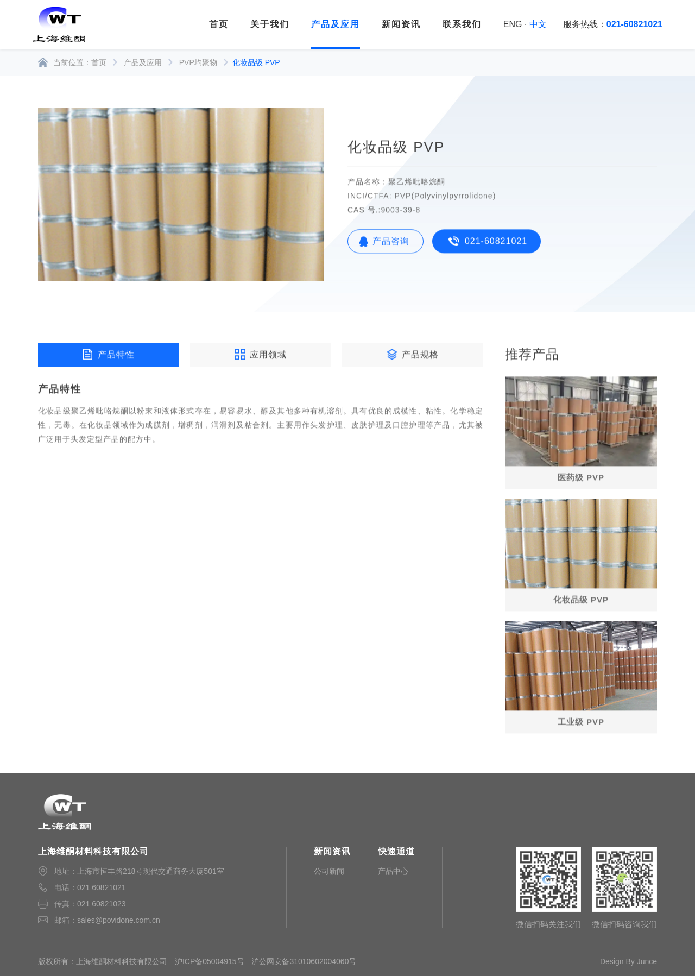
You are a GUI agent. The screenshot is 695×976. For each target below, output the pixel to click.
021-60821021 (496, 242)
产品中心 (393, 871)
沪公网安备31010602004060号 (303, 961)
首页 (219, 24)
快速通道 (396, 851)
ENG (512, 24)
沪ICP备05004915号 (209, 961)
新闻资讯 (401, 24)
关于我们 (269, 24)
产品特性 (109, 355)
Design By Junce (628, 961)
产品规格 (413, 355)
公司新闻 (329, 871)
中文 (538, 24)
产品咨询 (390, 242)
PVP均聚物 (198, 62)
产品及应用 (335, 24)
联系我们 (462, 24)
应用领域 (261, 355)
